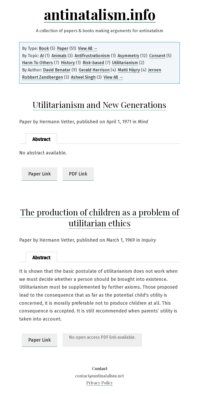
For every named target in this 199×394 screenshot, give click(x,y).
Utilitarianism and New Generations (99, 104)
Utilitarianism (125, 62)
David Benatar (56, 69)
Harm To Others (37, 62)
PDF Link (78, 174)
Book (44, 48)
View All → (87, 48)
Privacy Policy (99, 382)
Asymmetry (128, 55)
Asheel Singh (83, 77)
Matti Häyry (129, 69)
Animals (59, 55)
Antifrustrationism (92, 55)
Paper (62, 48)
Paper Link (39, 174)
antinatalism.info (99, 14)
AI (42, 55)
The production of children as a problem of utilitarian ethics (99, 217)
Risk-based (93, 62)
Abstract (41, 139)
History (68, 62)
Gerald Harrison (94, 69)
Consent (157, 55)
